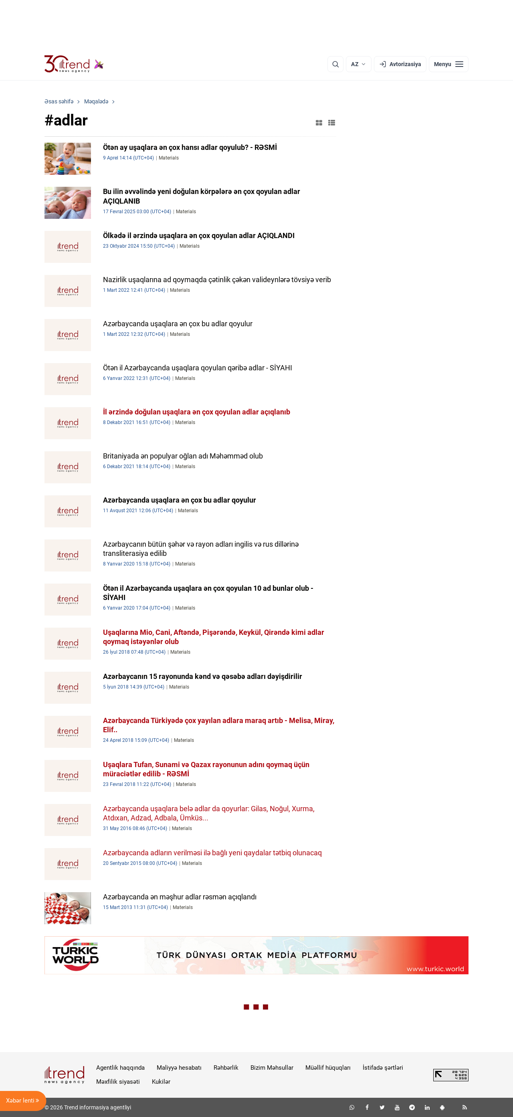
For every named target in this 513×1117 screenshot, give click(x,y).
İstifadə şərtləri (383, 1067)
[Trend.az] (74, 64)
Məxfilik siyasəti (118, 1081)
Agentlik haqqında (120, 1067)
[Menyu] (449, 64)
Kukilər (161, 1081)
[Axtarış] (335, 64)
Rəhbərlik (226, 1067)
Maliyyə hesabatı (179, 1067)
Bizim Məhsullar (271, 1067)
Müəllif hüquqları (328, 1067)
